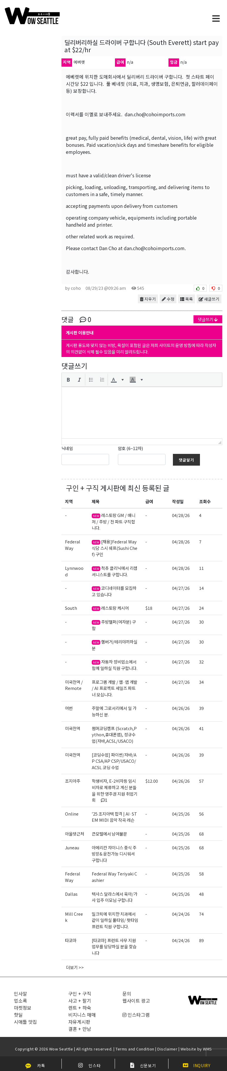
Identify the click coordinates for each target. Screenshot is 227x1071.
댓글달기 (186, 460)
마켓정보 (22, 1007)
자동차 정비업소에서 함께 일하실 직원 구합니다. (114, 665)
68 (201, 834)
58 (201, 873)
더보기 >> (75, 967)
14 (201, 588)
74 (201, 914)
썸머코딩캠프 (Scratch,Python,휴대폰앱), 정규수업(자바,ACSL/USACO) (114, 734)
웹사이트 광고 (136, 1000)
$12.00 (151, 781)
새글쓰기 (209, 299)
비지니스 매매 (82, 1014)
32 (201, 662)
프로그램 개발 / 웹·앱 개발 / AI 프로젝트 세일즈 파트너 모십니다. (114, 688)
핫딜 (18, 1014)
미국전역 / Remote (74, 685)
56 (201, 814)
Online (72, 814)
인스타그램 (136, 1014)
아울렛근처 (74, 834)
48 (201, 894)
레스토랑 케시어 (110, 608)
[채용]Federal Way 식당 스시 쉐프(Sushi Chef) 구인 (114, 547)
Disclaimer (167, 1049)
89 (201, 940)
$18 (148, 608)
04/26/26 (181, 708)
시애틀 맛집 (25, 1021)
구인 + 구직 (82, 488)
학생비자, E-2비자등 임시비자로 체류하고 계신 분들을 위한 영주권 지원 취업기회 (114, 790)
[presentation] (68, 379)
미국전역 (72, 728)
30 (201, 622)
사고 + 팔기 (79, 1000)
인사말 (20, 993)
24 (201, 608)
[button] (68, 380)
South (71, 608)
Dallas (71, 894)
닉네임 (67, 448)
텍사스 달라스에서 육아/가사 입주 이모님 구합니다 (114, 897)
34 (201, 682)
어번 (69, 708)
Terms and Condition (135, 1049)
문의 (126, 993)
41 (201, 728)
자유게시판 (79, 1021)
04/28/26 (181, 515)
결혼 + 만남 (79, 1028)
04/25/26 (181, 814)
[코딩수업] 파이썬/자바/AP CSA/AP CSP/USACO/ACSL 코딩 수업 (114, 761)
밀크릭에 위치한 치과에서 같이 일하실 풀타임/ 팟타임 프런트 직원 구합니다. (115, 920)
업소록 (20, 1000)
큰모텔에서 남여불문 (109, 834)
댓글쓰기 (208, 319)
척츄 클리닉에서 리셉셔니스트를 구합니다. (114, 571)
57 (201, 781)
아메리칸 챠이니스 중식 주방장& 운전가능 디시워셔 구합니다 (114, 853)
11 (201, 568)
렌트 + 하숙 (79, 1007)
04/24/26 (181, 914)
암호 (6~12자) (130, 448)
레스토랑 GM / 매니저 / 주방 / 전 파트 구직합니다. (113, 521)
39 (201, 708)
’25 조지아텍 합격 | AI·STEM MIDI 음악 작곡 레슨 (114, 817)
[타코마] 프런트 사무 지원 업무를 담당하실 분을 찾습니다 (114, 946)
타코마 (70, 940)
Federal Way (72, 544)
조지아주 (72, 781)
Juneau (72, 847)
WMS (207, 1049)
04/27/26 (181, 588)
